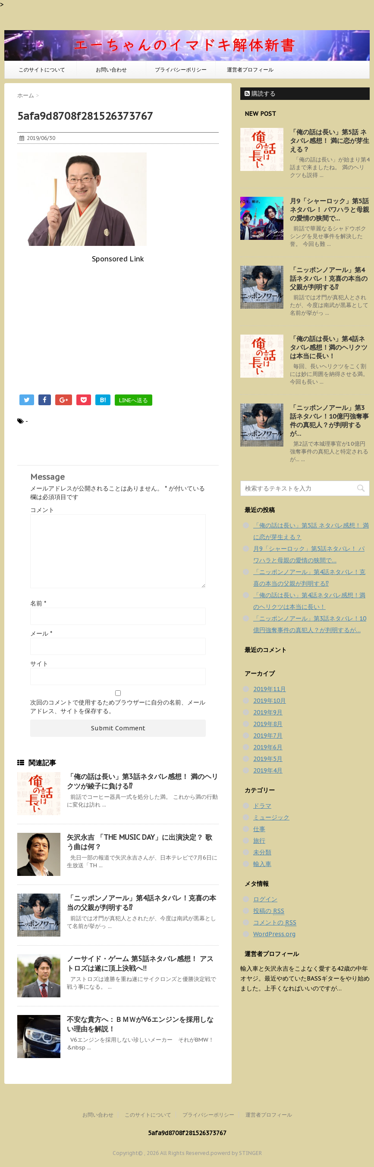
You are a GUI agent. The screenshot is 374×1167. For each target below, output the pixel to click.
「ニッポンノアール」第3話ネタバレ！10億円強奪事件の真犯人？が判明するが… (329, 420)
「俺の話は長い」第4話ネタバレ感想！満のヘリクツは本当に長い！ (329, 347)
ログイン (265, 899)
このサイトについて (42, 69)
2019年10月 (269, 701)
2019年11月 (269, 689)
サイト (39, 663)
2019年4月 (268, 770)
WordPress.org (274, 934)
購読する (260, 93)
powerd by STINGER (236, 1153)
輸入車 (262, 864)
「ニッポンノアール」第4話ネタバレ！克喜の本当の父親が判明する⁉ (329, 278)
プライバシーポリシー (181, 69)
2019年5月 (268, 759)
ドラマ (262, 806)
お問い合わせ (111, 69)
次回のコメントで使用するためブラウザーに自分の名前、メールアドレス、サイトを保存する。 (117, 706)
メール (41, 633)
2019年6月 (268, 747)
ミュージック (271, 817)
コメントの (274, 923)
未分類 (262, 852)
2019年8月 (268, 724)
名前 (38, 603)
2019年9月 (268, 712)
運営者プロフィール (250, 69)
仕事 (259, 829)
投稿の (268, 911)
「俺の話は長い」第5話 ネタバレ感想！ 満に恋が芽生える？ (329, 140)
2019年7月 (268, 735)
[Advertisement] (118, 323)
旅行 (259, 840)
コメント (42, 510)
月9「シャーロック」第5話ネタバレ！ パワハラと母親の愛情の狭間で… (329, 209)
